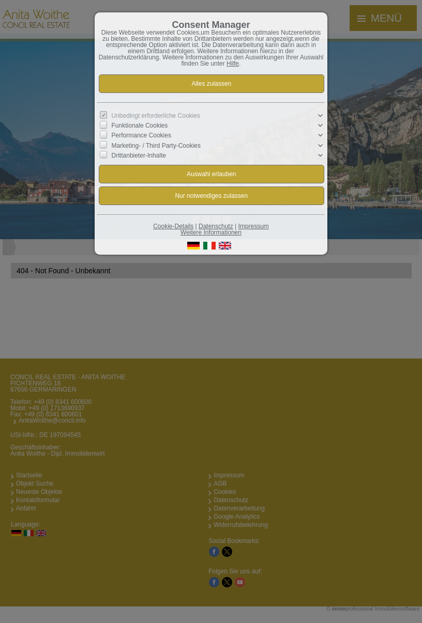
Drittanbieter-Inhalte (139, 155)
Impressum (253, 226)
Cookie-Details (173, 226)
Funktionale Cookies (140, 125)
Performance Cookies (141, 135)
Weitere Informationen (211, 232)
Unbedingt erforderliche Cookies (156, 115)
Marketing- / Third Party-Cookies (156, 145)
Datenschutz (216, 226)
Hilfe (233, 63)
